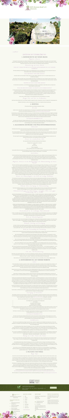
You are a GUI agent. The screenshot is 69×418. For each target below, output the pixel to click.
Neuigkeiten (19, 12)
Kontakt (56, 12)
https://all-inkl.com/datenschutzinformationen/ (43, 111)
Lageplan (26, 12)
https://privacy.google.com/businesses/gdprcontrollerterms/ (23, 370)
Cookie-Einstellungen (26, 409)
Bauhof (32, 12)
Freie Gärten (49, 12)
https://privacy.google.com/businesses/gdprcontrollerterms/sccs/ (44, 370)
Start (12, 12)
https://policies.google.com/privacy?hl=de (50, 372)
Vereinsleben (39, 12)
